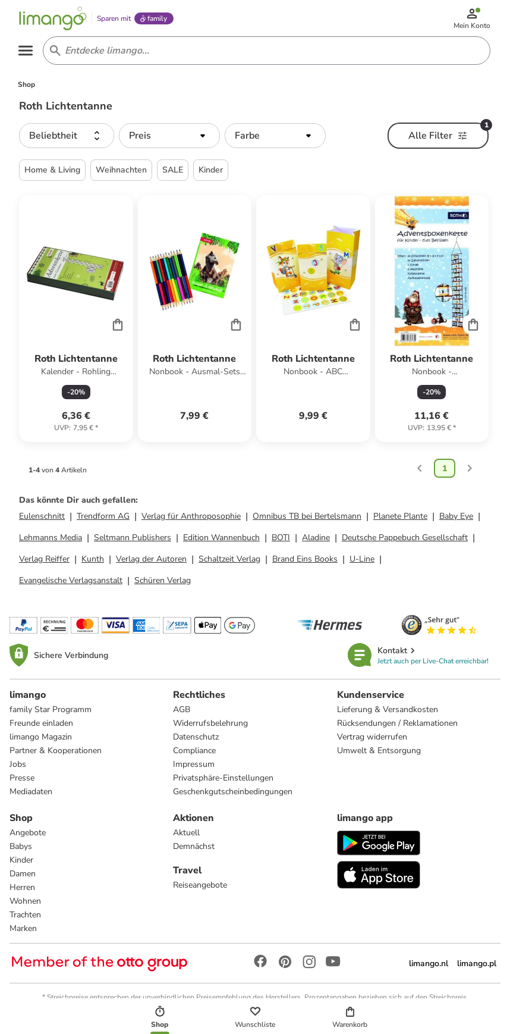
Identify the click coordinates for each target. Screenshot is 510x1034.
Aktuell (186, 835)
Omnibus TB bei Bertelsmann (307, 518)
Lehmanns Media (50, 540)
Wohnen (25, 903)
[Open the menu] (27, 52)
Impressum (194, 766)
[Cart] (117, 326)
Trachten (25, 917)
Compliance (194, 753)
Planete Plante (400, 518)
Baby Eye (456, 518)
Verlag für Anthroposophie (191, 518)
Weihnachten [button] (121, 172)
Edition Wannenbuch (221, 540)
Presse (22, 780)
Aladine (316, 540)
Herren (22, 889)
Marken (23, 930)
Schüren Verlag (162, 582)
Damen (23, 876)
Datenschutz (196, 739)
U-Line (362, 561)
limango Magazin (41, 739)
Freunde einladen (41, 725)
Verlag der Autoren (151, 561)
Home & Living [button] (52, 172)
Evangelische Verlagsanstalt (70, 582)
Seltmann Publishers (132, 540)
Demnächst (194, 848)
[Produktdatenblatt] (76, 321)
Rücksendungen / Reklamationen (397, 725)
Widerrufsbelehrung (210, 725)
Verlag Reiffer (44, 561)
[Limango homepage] (54, 19)
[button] (66, 138)
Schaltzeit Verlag (229, 561)
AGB (181, 711)
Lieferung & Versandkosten (387, 711)
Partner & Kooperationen (56, 753)
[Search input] (264, 52)
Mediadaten (31, 794)
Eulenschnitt (42, 518)
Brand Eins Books (305, 561)
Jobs (18, 766)
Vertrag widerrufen (372, 739)
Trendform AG (103, 518)
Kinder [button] (211, 172)
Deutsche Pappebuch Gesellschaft (405, 540)
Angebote (28, 835)
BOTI (281, 540)
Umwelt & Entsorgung (379, 753)
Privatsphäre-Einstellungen (223, 780)
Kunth (92, 561)
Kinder (21, 862)
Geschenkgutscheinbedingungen (232, 794)
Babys (21, 848)
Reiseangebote (200, 887)
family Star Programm (51, 711)
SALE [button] (172, 172)
